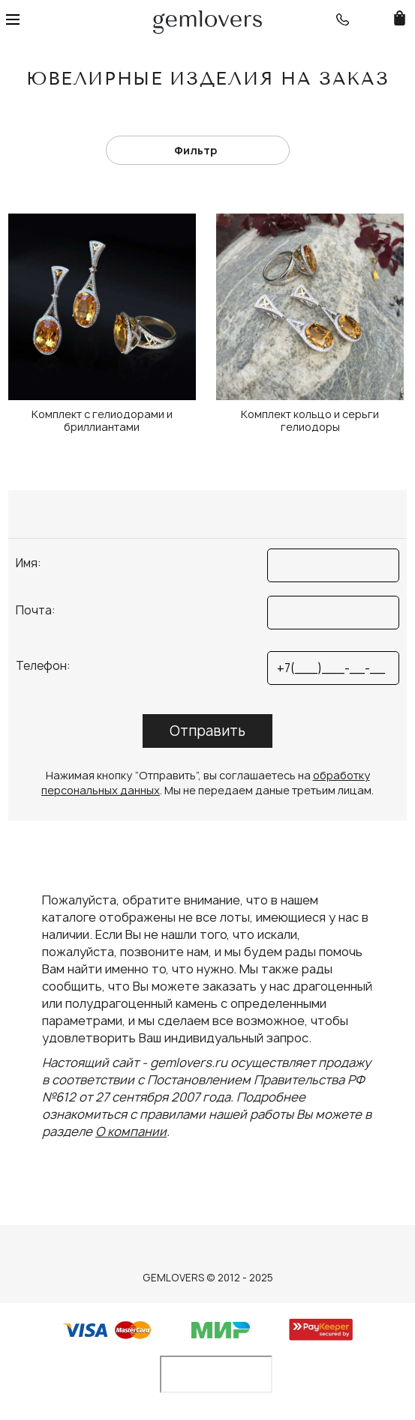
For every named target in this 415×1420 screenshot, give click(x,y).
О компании (131, 1131)
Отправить (207, 731)
